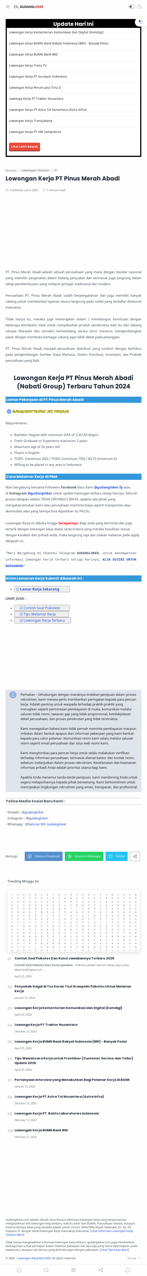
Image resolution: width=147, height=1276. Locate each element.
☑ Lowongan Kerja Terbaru (42, 620)
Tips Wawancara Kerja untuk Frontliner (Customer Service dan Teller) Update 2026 (74, 1060)
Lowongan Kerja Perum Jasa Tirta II (35, 87)
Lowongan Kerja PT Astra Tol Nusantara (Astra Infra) (48, 110)
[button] (131, 7)
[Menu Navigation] (8, 6)
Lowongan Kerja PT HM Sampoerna (35, 132)
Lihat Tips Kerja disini (114, 1250)
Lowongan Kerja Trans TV (28, 65)
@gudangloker (40, 493)
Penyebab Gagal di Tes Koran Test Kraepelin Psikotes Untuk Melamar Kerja (73, 988)
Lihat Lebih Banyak (24, 146)
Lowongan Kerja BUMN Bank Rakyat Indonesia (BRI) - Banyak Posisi (58, 43)
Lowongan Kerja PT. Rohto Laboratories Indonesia (57, 1113)
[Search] (139, 6)
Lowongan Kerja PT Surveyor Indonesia (38, 76)
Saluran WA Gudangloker (47, 824)
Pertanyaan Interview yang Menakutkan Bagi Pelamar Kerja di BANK (72, 1080)
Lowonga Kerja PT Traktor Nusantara (36, 98)
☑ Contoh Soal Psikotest (40, 607)
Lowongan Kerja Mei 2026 (33, 1258)
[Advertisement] (73, 232)
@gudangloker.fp (108, 487)
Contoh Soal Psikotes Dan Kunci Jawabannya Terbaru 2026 (64, 958)
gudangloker (34, 812)
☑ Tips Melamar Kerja (38, 614)
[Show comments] (127, 1270)
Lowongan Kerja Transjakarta (30, 121)
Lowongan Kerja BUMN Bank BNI (33, 54)
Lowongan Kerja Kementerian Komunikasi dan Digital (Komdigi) (56, 32)
